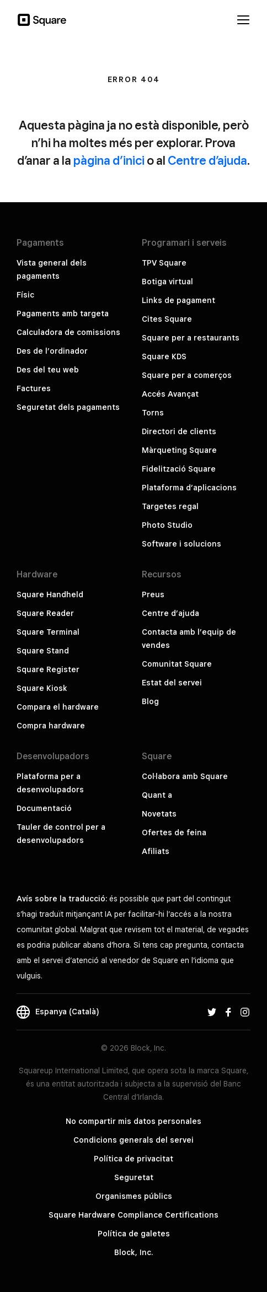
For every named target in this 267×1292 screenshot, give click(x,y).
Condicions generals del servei (133, 1140)
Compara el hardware (58, 706)
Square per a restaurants (190, 337)
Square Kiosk (42, 688)
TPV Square (164, 262)
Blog (150, 701)
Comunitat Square (177, 663)
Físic (25, 294)
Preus (153, 594)
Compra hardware (51, 725)
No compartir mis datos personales (133, 1121)
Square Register (48, 669)
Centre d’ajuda (207, 160)
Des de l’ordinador (52, 351)
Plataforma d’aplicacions (189, 487)
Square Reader (45, 613)
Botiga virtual (167, 281)
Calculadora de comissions (68, 332)
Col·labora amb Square (185, 776)
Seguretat (133, 1177)
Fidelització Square (179, 468)
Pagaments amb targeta (63, 313)
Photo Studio (167, 525)
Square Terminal (48, 632)
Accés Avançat (170, 394)
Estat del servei (172, 682)
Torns (153, 412)
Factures (34, 388)
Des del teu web (48, 369)
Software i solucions (181, 543)
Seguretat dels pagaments (68, 407)
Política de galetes (134, 1233)
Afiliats (155, 851)
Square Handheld (50, 594)
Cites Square (167, 319)
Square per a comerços (187, 375)
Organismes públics (133, 1196)
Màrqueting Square (179, 450)
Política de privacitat (133, 1158)
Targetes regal (170, 506)
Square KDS (164, 356)
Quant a (157, 795)
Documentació (44, 808)
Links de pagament (178, 300)
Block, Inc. (133, 1252)
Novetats (159, 813)
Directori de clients (179, 431)
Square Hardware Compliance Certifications (133, 1214)
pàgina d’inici (109, 160)
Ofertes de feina (174, 832)
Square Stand (43, 650)
